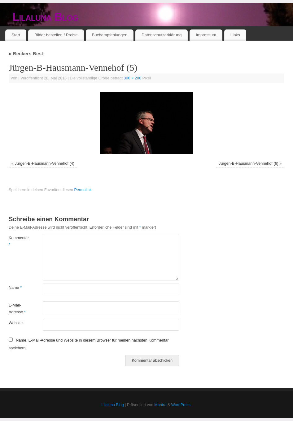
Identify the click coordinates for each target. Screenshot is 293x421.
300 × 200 (132, 78)
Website (16, 323)
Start (15, 35)
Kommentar (17, 241)
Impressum (206, 35)
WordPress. (181, 405)
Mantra (160, 405)
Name (15, 287)
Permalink (82, 190)
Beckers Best (26, 53)
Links (235, 35)
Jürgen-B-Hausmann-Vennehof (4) (44, 163)
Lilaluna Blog (45, 17)
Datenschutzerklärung (161, 35)
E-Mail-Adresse (17, 308)
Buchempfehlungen (109, 35)
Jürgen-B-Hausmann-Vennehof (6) (248, 163)
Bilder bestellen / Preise (56, 35)
